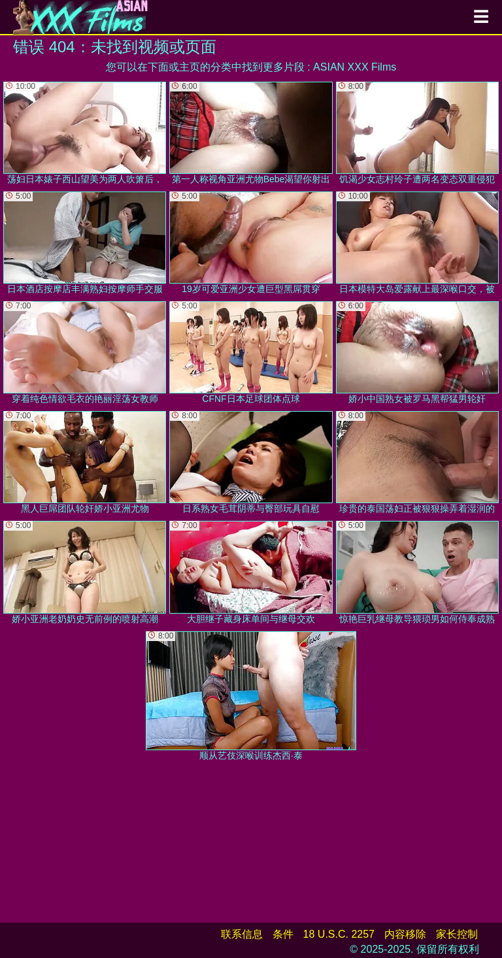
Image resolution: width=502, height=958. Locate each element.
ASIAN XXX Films (354, 67)
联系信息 (242, 934)
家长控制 (457, 934)
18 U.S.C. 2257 (339, 934)
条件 (283, 934)
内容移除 (405, 934)
